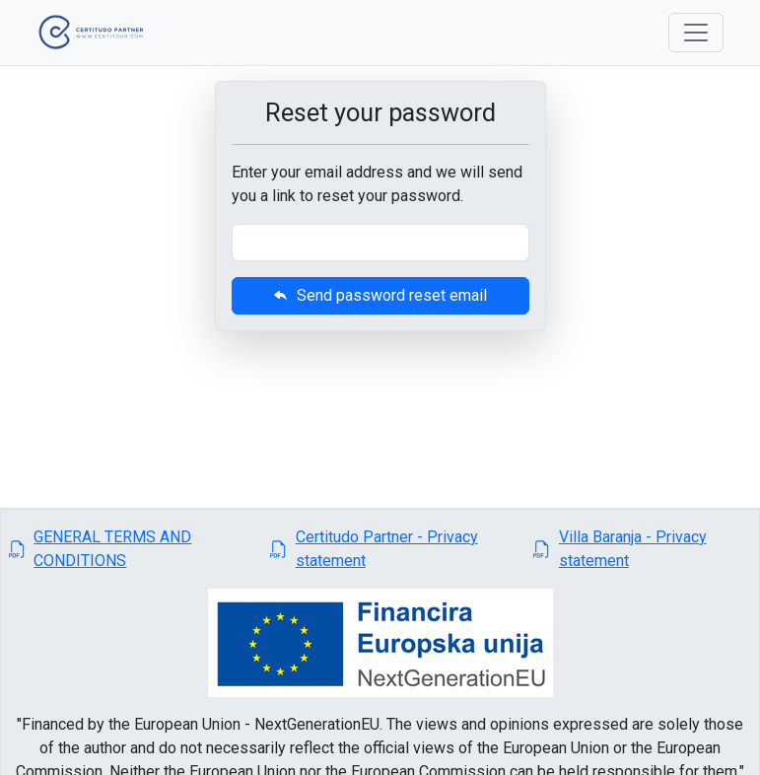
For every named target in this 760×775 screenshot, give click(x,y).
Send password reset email (380, 295)
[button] (131, 549)
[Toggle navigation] (696, 32)
